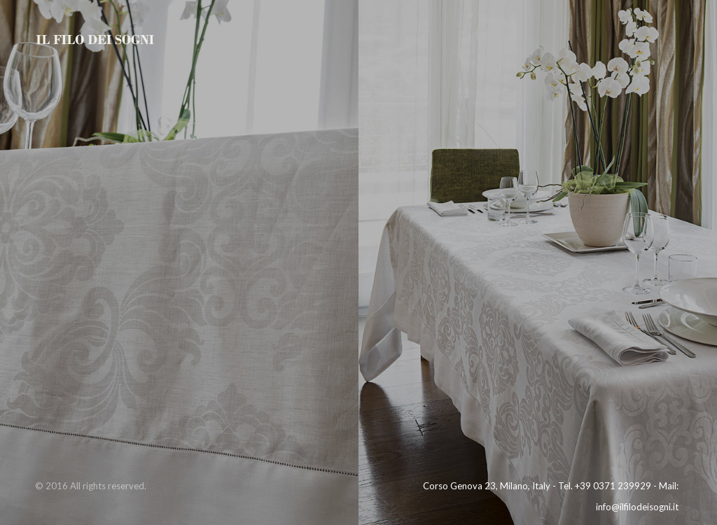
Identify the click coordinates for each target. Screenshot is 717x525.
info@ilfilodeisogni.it (637, 506)
